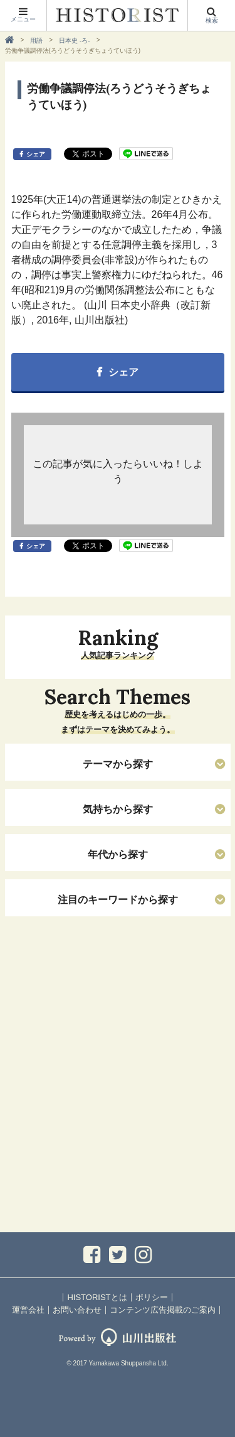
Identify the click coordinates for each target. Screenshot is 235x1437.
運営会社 (28, 1310)
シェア (35, 154)
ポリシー (151, 1297)
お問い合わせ (77, 1310)
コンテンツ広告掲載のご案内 (163, 1310)
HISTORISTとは (97, 1297)
